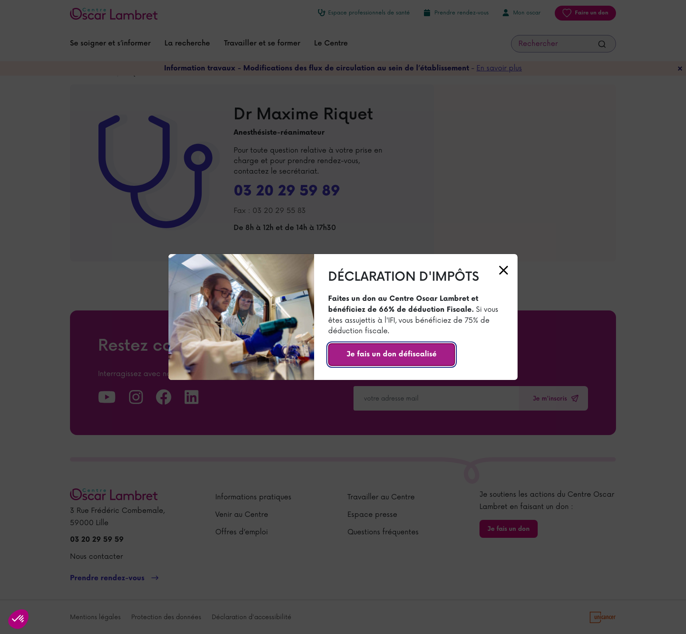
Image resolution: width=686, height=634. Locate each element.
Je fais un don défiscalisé (391, 354)
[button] (18, 619)
